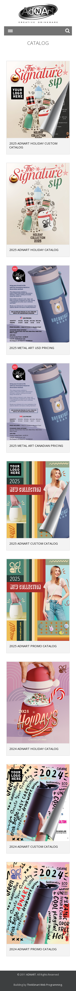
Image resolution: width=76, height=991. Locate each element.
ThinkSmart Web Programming (44, 985)
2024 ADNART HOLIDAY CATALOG (33, 749)
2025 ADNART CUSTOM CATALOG (33, 543)
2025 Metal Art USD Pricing (31, 348)
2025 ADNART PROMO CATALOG (33, 646)
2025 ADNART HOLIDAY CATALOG (33, 250)
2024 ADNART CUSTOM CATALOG (33, 846)
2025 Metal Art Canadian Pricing (36, 446)
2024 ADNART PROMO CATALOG (33, 949)
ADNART (31, 974)
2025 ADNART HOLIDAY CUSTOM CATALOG (33, 145)
